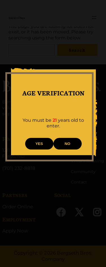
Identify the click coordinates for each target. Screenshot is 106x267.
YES (39, 144)
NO (67, 144)
